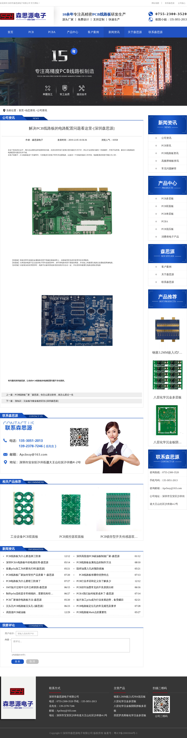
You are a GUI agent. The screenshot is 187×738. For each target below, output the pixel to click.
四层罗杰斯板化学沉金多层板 (130, 715)
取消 (32, 661)
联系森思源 (169, 3)
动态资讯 (30, 110)
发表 (17, 661)
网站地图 (155, 3)
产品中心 (72, 32)
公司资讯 (42, 110)
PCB (31, 32)
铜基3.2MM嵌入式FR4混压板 (130, 696)
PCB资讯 (166, 145)
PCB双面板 (167, 206)
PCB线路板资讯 (170, 153)
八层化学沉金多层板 (125, 701)
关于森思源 (135, 32)
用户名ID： (10, 633)
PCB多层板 (167, 198)
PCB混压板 (167, 229)
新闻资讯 (114, 32)
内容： (8, 639)
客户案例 (93, 32)
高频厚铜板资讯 (170, 161)
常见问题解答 (168, 168)
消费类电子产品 (170, 236)
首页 (10, 32)
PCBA (51, 32)
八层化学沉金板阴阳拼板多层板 (130, 708)
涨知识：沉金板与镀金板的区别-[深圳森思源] (36, 401)
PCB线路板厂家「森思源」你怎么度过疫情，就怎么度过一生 (44, 395)
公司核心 (181, 3)
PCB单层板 (167, 213)
